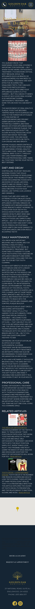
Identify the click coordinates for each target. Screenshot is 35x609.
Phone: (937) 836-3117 (17, 594)
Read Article (16, 456)
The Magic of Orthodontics (14, 428)
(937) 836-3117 (11, 542)
